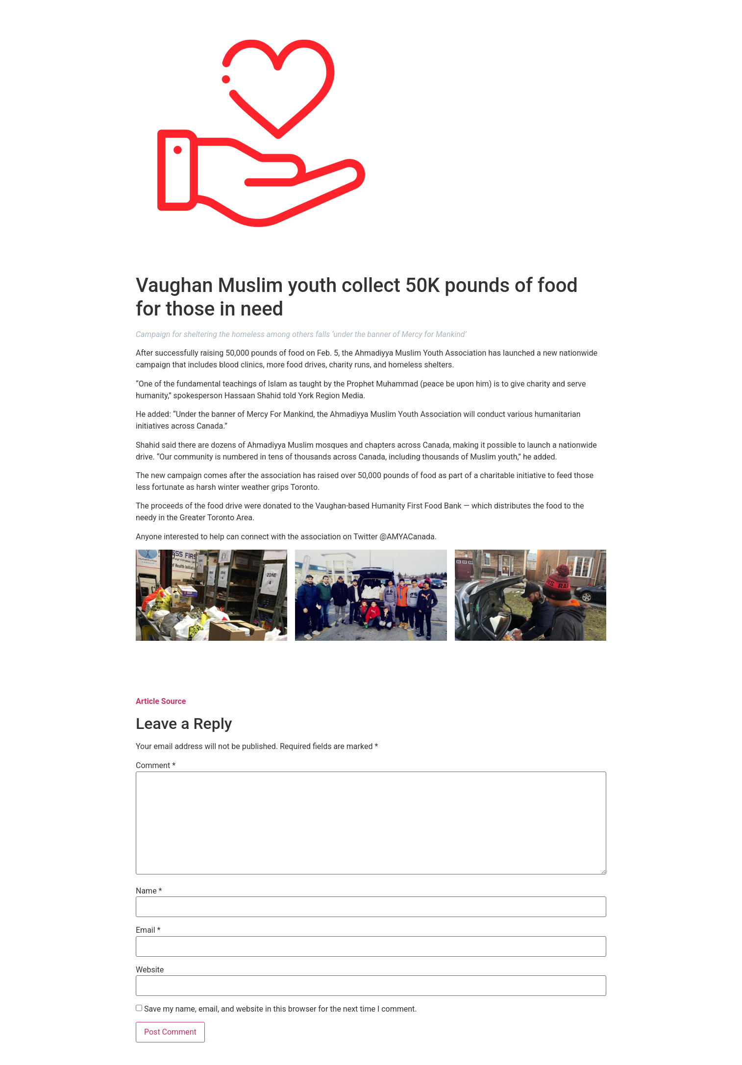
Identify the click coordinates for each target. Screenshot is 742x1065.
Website (150, 970)
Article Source (161, 701)
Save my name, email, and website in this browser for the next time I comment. (280, 1009)
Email (148, 930)
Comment (155, 766)
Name (149, 891)
